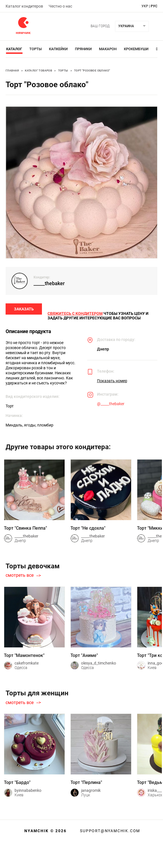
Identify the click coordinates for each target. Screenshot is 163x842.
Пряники (83, 49)
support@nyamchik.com (109, 831)
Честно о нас (60, 6)
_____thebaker (49, 283)
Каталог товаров (38, 70)
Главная (12, 70)
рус (154, 6)
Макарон (108, 49)
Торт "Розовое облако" (92, 70)
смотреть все (20, 575)
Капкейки (58, 49)
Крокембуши (136, 49)
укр (144, 6)
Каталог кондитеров (24, 6)
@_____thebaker (110, 404)
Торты (35, 49)
